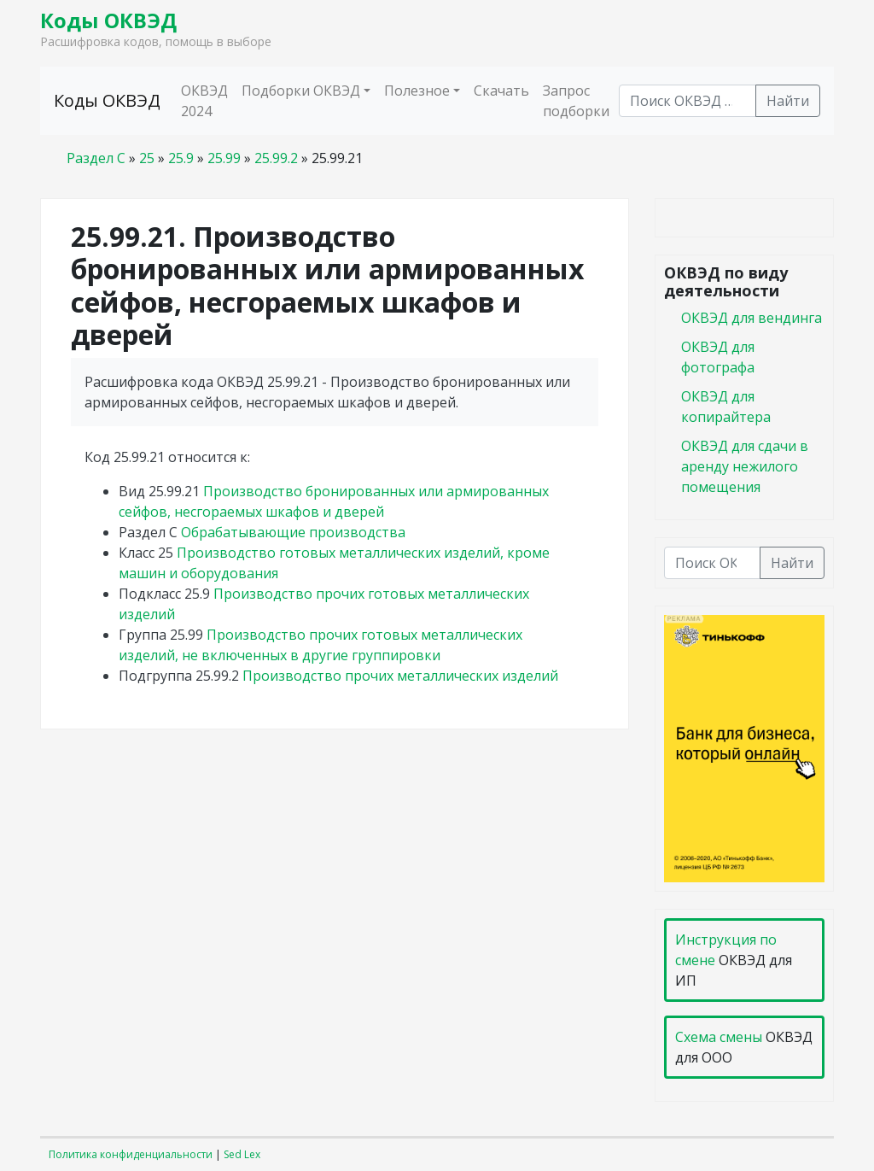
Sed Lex (242, 1154)
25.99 (224, 158)
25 (146, 158)
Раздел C (96, 158)
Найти (787, 100)
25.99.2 (276, 158)
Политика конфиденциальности (131, 1154)
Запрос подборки (576, 100)
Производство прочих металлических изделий (400, 675)
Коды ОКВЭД (108, 20)
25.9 (181, 158)
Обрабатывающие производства (293, 532)
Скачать (501, 90)
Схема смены (718, 1037)
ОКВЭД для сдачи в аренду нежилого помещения (744, 466)
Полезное (417, 90)
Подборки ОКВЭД (301, 90)
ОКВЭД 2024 (204, 100)
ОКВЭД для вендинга (751, 317)
